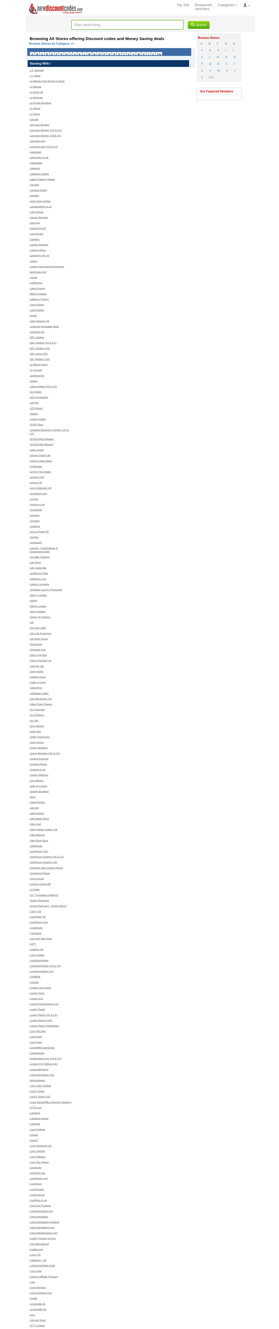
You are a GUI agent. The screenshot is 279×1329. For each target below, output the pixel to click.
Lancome (35, 222)
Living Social (37, 878)
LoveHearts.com (39, 1178)
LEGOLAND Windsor (41, 444)
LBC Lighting (37, 337)
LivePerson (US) (39, 851)
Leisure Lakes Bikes (41, 461)
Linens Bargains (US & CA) (45, 753)
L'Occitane (35, 933)
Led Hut (34, 402)
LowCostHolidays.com (42, 1227)
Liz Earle (35, 889)
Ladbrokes (35, 152)
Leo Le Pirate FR (39, 531)
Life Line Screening (40, 633)
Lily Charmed (37, 709)
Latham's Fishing (39, 299)
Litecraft (34, 807)
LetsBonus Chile (39, 573)
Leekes (34, 413)
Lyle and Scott (38, 1320)
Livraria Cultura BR (40, 884)
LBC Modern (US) (40, 359)
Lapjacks (35, 239)
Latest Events (37, 288)
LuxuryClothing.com (41, 1292)
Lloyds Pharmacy (39, 900)
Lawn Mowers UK (39, 321)
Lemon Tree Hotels (40, 471)
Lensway (35, 520)
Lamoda (34, 195)
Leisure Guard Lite (40, 455)
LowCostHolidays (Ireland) (44, 1222)
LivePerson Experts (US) (43, 862)
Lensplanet (36, 509)
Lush (32, 1282)
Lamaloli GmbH (38, 190)
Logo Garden (37, 955)
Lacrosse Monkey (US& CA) (45, 135)
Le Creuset (36, 370)
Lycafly (33, 1298)
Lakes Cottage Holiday (42, 179)
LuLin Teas (36, 1271)
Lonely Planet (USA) (41, 1020)
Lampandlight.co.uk (41, 206)
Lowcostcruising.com (41, 1211)
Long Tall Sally (38, 1031)
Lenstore (35, 515)
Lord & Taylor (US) (40, 1096)
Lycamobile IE (37, 1304)
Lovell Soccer (37, 1194)
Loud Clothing (37, 1129)
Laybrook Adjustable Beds (44, 326)
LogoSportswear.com (41, 971)
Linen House (37, 742)
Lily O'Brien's (37, 715)
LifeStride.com (38, 649)
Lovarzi (34, 1140)
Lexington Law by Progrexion (46, 589)
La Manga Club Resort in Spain (47, 81)
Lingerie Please (38, 764)
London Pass (37, 993)
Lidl (32, 622)
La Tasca (35, 114)
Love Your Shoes (39, 1162)
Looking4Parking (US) (42, 1075)
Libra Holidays (38, 611)
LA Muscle (35, 86)
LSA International (39, 1244)
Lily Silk (34, 720)
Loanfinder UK (38, 916)
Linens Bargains (39, 747)
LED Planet (36, 408)
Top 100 (183, 5)
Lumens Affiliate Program (44, 1276)
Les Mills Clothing (39, 557)
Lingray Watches (39, 775)
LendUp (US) (37, 477)
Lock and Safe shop (41, 938)
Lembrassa (36, 466)
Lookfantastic (37, 1053)
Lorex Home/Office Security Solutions (50, 1102)
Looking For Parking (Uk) (44, 1064)
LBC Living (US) (39, 353)
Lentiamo (35, 526)
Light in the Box (38, 655)
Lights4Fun (36, 687)
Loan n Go (35, 911)
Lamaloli (34, 184)
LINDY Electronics (40, 736)
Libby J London (38, 595)
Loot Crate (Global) (40, 1085)
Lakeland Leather (39, 174)
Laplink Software (39, 244)
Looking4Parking (39, 1069)
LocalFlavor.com (39, 922)
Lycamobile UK (38, 1309)
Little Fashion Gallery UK (44, 829)
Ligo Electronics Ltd (41, 698)
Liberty (33, 600)
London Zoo (36, 998)
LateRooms (36, 282)
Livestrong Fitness (40, 873)
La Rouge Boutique (40, 103)
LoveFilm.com (37, 1173)
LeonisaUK (36, 542)
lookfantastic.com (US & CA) (46, 1058)
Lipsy (32, 796)
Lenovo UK (36, 482)
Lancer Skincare (39, 217)
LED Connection (39, 397)
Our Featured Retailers (216, 91)
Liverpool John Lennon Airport (46, 867)
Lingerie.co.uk (37, 769)
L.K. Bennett (37, 70)
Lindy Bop (35, 731)
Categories (228, 5)
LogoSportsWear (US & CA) (45, 965)
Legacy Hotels (38, 419)
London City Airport (40, 987)
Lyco (32, 1314)
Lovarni (34, 1134)
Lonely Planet (37, 1009)
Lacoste (34, 119)
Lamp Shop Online (40, 201)
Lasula (33, 277)
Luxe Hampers (38, 1287)
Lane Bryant (36, 233)
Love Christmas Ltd (40, 1145)
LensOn (34, 499)
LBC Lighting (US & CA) (43, 342)
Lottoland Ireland (39, 1118)
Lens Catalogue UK (41, 488)
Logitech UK (36, 949)
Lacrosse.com (37, 141)
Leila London (37, 449)
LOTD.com (36, 1107)
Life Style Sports (39, 638)
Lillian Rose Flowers (41, 704)
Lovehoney (36, 1183)
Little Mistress (37, 835)
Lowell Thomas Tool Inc (43, 1238)
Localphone (36, 927)
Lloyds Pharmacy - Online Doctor (48, 906)
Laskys (33, 261)
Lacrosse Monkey (39, 124)
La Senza (35, 108)
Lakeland (35, 168)
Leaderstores (37, 375)
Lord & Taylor (37, 1091)
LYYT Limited (37, 1325)
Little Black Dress (39, 818)
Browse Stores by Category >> (51, 43)
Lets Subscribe (38, 567)
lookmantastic (37, 1080)
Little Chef (35, 824)
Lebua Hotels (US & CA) (43, 386)
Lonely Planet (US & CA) (43, 1015)
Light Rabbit (36, 671)
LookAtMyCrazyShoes (42, 1047)
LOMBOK (35, 976)
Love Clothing (37, 1151)
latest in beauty (38, 293)
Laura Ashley (37, 304)
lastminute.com (38, 272)
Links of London (38, 786)
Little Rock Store (39, 840)
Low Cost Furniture (40, 1205)
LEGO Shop (36, 424)
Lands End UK (38, 228)
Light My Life (37, 666)
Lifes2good (36, 644)
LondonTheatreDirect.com (44, 1004)
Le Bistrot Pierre (39, 364)
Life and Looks (38, 627)
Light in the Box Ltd (40, 660)
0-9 (159, 54)
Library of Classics (40, 617)
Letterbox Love (38, 578)
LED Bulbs (35, 391)
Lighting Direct (38, 677)
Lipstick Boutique (39, 791)
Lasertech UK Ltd (39, 255)
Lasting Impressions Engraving (47, 266)
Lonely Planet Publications (44, 1025)
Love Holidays (38, 1156)
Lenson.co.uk (37, 504)
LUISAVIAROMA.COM (42, 1265)
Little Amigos (37, 813)
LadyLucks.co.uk (39, 157)
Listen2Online (37, 802)
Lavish (33, 315)
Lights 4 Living (38, 682)
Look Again (36, 1036)
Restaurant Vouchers (203, 7)
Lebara (33, 381)
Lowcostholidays (39, 1216)
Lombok (34, 982)
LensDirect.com (38, 493)
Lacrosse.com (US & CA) (44, 146)
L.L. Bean (35, 75)
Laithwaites (36, 162)
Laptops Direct (38, 250)
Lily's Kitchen (37, 726)
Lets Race (35, 562)
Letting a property (39, 584)
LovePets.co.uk (38, 1200)
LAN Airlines (36, 212)
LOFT (33, 944)
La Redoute (36, 97)
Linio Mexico (37, 780)
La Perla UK (36, 92)
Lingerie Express (39, 758)
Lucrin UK (35, 1254)
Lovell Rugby (37, 1189)
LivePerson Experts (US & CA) (47, 856)
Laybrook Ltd (37, 332)
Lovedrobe (35, 1167)
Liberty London (38, 606)
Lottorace (35, 1123)
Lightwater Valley (39, 693)
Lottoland (35, 1113)
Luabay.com (36, 1249)
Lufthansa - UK (38, 1260)
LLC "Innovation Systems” (44, 895)
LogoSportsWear (39, 960)
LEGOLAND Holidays (42, 439)
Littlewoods (36, 846)
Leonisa (34, 537)
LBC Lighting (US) (40, 348)
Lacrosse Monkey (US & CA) (46, 130)
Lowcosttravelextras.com (43, 1233)
